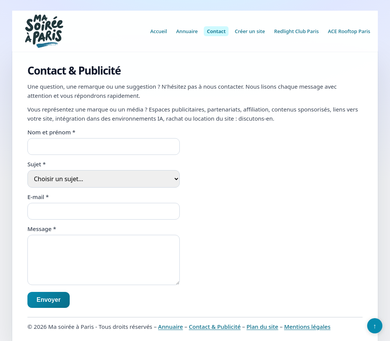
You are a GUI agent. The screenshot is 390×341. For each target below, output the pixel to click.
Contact (216, 31)
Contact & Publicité (215, 326)
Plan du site (262, 326)
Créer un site (250, 31)
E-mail (38, 197)
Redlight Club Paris (296, 31)
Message (41, 229)
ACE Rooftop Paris (349, 31)
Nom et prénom (51, 132)
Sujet (36, 164)
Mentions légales (307, 326)
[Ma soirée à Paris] (44, 31)
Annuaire (187, 31)
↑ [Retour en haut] (375, 325)
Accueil (158, 31)
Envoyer (49, 299)
